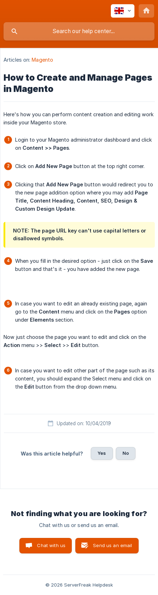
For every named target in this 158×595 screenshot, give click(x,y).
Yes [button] (101, 453)
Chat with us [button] (51, 545)
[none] (122, 11)
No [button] (125, 453)
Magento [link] (42, 60)
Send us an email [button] (112, 545)
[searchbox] (79, 31)
